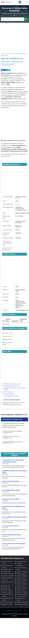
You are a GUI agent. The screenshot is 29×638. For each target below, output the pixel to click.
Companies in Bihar (6, 571)
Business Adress (7, 339)
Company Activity (8, 207)
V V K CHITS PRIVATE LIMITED (10, 526)
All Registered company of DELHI (12, 384)
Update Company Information (11, 399)
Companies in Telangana (22, 594)
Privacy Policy (18, 610)
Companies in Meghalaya (22, 575)
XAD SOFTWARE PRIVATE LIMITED (11, 535)
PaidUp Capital (7, 238)
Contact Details (18, 61)
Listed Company (8, 392)
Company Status (8, 204)
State (5, 286)
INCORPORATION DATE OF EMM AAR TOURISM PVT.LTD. (12, 432)
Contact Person (8, 333)
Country (5, 297)
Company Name (8, 196)
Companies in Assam (6, 569)
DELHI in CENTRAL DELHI (20, 290)
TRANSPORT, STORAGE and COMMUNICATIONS (13, 53)
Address (5, 300)
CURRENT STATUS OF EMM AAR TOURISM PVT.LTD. (11, 437)
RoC (4, 201)
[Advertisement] (13, 39)
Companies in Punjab (21, 586)
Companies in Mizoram (21, 577)
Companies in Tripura (21, 596)
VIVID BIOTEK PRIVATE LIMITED (10, 499)
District (5, 289)
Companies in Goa (6, 588)
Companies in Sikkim (21, 590)
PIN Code (6, 294)
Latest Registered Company (11, 396)
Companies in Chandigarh (7, 573)
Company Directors (8, 65)
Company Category (9, 394)
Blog (13, 610)
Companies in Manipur (21, 573)
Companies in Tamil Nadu (22, 592)
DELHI (6, 55)
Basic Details (6, 61)
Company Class (7, 230)
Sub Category (7, 225)
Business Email (7, 336)
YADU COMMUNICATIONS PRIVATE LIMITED (14, 517)
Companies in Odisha (21, 581)
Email (5, 310)
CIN (4, 213)
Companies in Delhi (6, 586)
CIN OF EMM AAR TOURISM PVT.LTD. (12, 419)
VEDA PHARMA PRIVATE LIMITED (11, 490)
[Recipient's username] (12, 19)
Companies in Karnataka (7, 604)
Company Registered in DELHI (11, 386)
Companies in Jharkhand (7, 602)
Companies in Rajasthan (22, 588)
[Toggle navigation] (26, 2)
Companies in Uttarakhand (22, 602)
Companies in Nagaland (22, 579)
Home (3, 610)
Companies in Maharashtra (22, 571)
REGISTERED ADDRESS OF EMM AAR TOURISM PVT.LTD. (12, 442)
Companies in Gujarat (6, 590)
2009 (2, 55)
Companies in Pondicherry (22, 583)
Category (6, 221)
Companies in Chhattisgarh (8, 575)
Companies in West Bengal (22, 604)
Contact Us (6, 402)
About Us (8, 610)
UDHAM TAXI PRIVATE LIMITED (10, 481)
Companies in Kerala (21, 561)
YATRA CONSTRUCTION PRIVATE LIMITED (13, 543)
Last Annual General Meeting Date (7, 243)
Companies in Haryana (7, 592)
